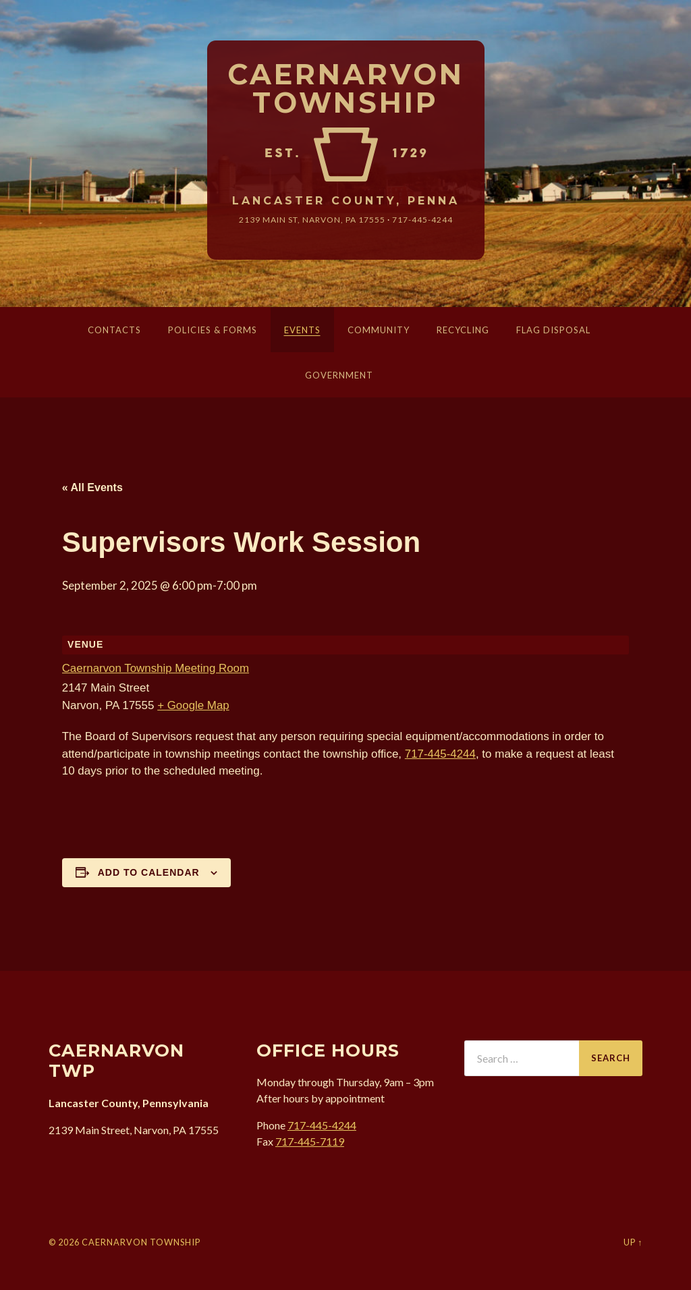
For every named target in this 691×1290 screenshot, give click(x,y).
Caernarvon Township (345, 89)
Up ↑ (633, 1242)
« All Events (92, 487)
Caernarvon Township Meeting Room (156, 668)
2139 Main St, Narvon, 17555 (311, 220)
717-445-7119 (309, 1141)
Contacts (114, 330)
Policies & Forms (212, 330)
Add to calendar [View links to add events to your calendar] (149, 872)
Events (302, 330)
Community (379, 330)
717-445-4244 (422, 220)
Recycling (463, 330)
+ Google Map (193, 705)
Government (339, 375)
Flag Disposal (553, 330)
